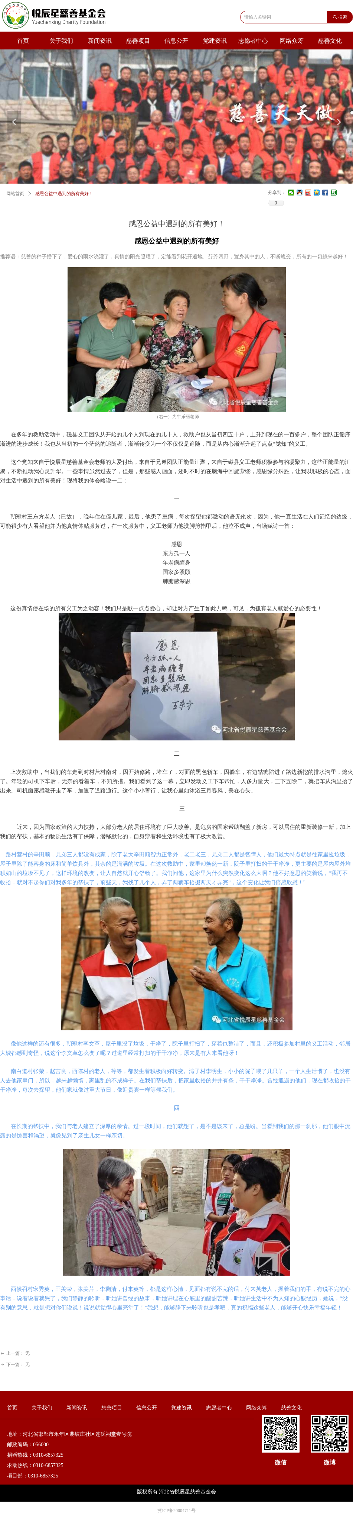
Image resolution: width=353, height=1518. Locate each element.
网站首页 (15, 193)
